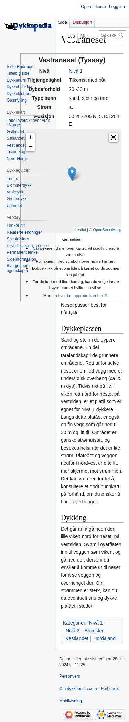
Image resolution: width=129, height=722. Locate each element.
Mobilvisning (70, 701)
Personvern (69, 676)
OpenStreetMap (106, 230)
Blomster (94, 631)
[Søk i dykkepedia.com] (112, 35)
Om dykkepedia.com (78, 688)
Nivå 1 (76, 71)
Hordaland (104, 638)
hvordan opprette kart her (80, 295)
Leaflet (80, 230)
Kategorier (74, 623)
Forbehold (110, 688)
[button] (113, 137)
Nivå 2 (72, 631)
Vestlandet (77, 638)
